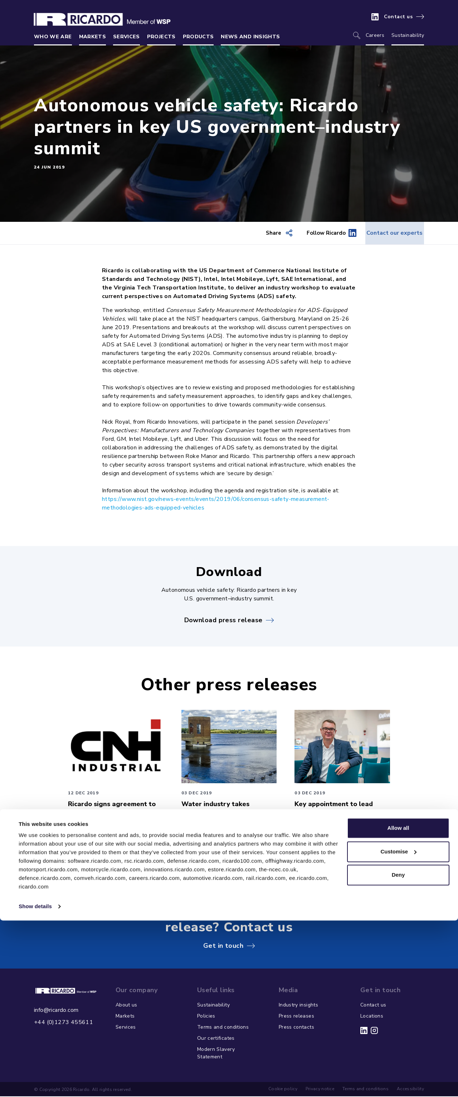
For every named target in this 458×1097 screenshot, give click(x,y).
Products (198, 36)
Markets (92, 36)
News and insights (250, 36)
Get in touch (223, 946)
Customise (398, 1028)
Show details (35, 1083)
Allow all (398, 1004)
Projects (161, 36)
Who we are (53, 36)
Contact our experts (387, 233)
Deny (398, 1051)
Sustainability (407, 35)
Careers (375, 35)
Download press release (223, 620)
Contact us (398, 17)
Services (126, 36)
